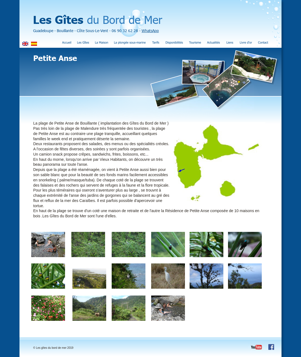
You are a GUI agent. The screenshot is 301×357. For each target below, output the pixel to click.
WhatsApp (150, 30)
